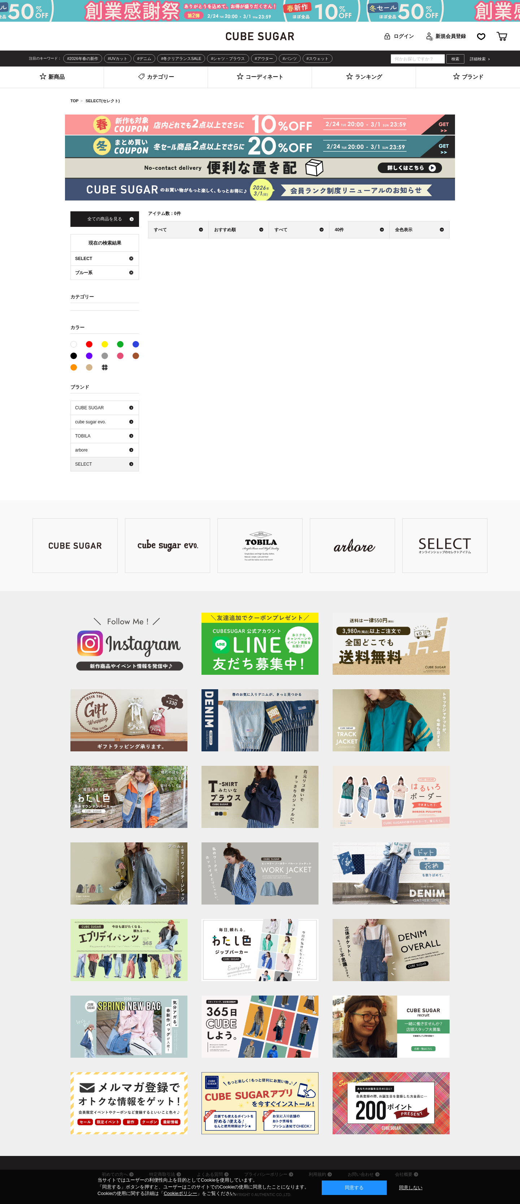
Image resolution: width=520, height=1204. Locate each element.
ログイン (404, 36)
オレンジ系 (73, 367)
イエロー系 (104, 344)
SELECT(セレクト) (103, 101)
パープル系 (89, 356)
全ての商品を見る (104, 218)
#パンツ (290, 58)
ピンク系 (120, 356)
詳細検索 (478, 59)
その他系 (104, 367)
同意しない (410, 1187)
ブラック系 (73, 356)
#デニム (144, 58)
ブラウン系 (136, 356)
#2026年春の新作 (82, 58)
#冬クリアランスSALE (181, 58)
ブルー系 (136, 344)
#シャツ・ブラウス (228, 58)
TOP (74, 101)
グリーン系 (120, 344)
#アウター (264, 58)
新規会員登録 (451, 36)
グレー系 (104, 356)
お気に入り (481, 36)
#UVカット (117, 58)
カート (502, 36)
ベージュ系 (89, 367)
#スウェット (318, 58)
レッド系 (89, 344)
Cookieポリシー (180, 1193)
